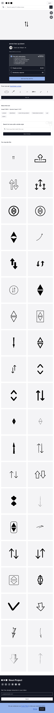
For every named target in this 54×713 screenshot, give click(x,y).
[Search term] (27, 7)
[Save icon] (51, 12)
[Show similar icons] (51, 17)
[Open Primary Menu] (2, 3)
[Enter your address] (27, 694)
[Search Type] (3, 7)
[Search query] (27, 129)
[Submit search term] (51, 7)
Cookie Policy (24, 706)
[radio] (27, 60)
